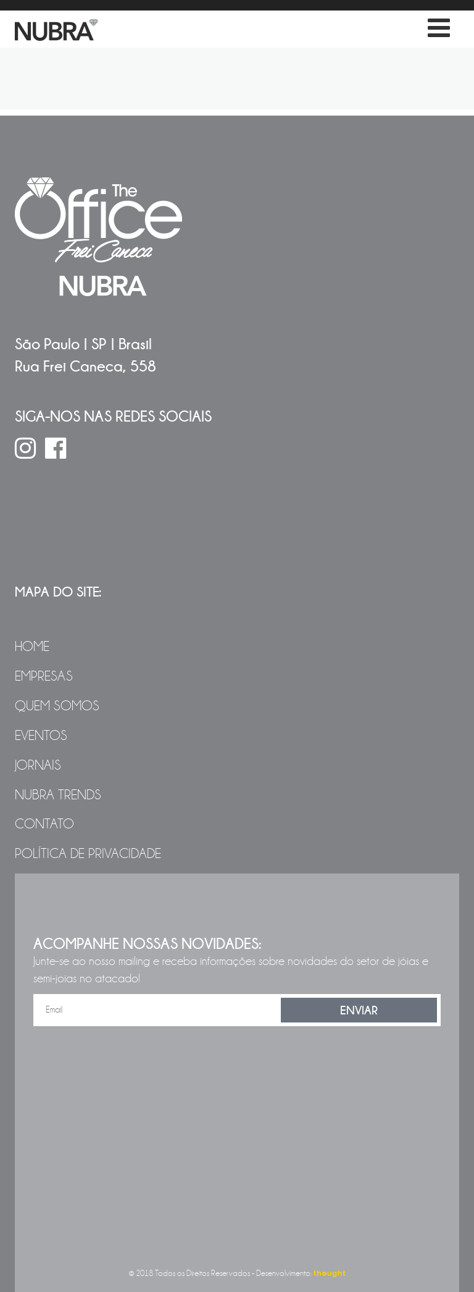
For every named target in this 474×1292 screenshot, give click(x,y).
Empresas (44, 676)
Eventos (41, 735)
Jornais (38, 765)
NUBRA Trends (58, 795)
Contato (44, 824)
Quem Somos (57, 706)
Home (32, 646)
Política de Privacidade (88, 853)
